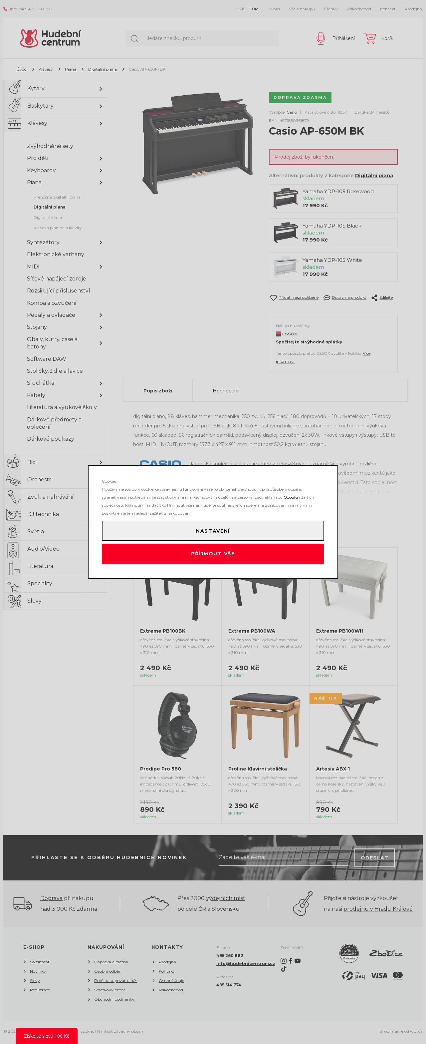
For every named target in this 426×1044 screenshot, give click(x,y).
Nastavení (213, 529)
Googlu (291, 493)
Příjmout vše (213, 556)
